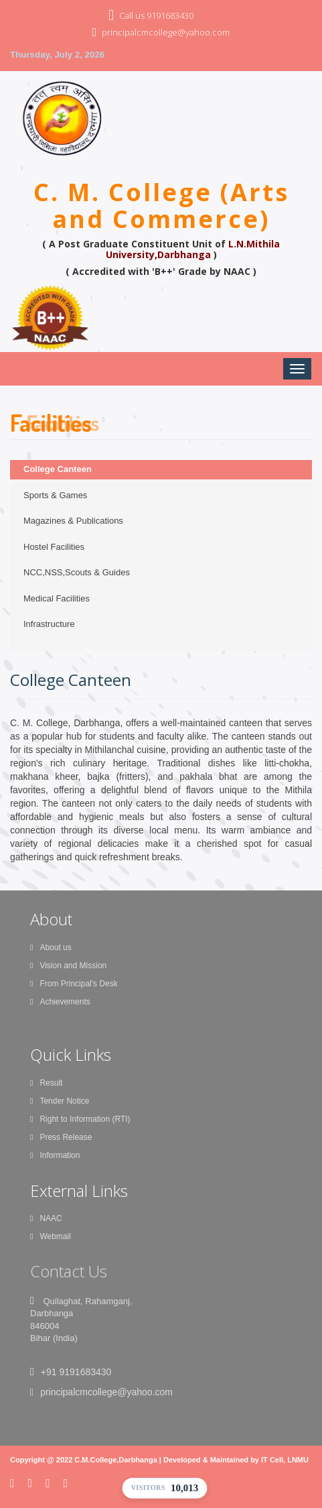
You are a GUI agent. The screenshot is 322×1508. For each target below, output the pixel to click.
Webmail (50, 1236)
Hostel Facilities (53, 547)
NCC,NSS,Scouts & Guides (76, 572)
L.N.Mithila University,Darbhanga (193, 248)
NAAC (46, 1218)
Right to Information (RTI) (80, 1119)
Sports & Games (55, 495)
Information (55, 1155)
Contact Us (68, 1271)
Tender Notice (59, 1101)
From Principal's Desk (74, 983)
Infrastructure (49, 624)
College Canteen (57, 469)
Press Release (61, 1137)
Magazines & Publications (73, 521)
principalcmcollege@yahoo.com (166, 32)
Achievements (60, 1001)
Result (46, 1083)
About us (51, 947)
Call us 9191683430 (156, 15)
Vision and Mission (68, 965)
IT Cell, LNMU (285, 1460)
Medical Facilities (56, 598)
